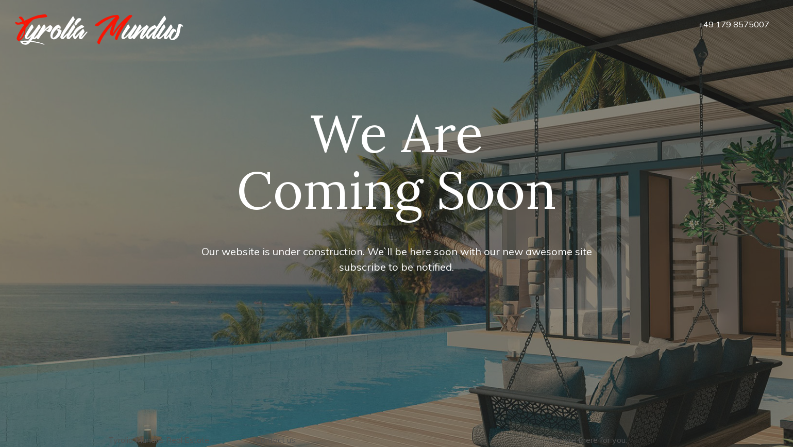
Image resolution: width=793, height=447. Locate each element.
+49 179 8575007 (733, 24)
